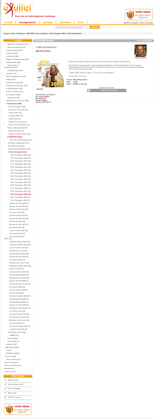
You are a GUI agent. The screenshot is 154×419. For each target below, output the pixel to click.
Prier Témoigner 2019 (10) (17, 155)
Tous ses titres (140, 58)
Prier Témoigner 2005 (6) (17, 197)
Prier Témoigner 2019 (15, 107)
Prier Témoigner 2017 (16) (17, 161)
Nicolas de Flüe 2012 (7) (16, 224)
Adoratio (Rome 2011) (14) (17, 242)
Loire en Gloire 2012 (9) (16, 230)
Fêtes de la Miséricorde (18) (17, 140)
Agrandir (49, 88)
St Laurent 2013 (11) (14, 221)
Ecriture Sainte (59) (13, 82)
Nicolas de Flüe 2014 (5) (16, 209)
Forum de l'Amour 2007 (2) (17, 326)
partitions (65, 22)
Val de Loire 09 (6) (14, 293)
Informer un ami (14, 397)
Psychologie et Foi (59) (15, 76)
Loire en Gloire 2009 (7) (16, 290)
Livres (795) (10, 356)
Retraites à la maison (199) (16, 101)
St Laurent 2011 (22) (14, 233)
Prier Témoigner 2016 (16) (17, 164)
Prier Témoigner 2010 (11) (17, 182)
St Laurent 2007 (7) (14, 323)
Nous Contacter (14, 388)
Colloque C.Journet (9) (15, 122)
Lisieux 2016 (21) (13, 113)
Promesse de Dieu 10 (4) (16, 263)
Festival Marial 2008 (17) (16, 302)
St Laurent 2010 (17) (14, 260)
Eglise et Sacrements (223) (16, 59)
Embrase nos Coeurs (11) (17, 320)
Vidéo (7, 350)
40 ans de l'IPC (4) (14, 269)
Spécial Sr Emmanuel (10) (16, 44)
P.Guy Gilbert (146, 40)
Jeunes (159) (11, 53)
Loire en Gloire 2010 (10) (16, 272)
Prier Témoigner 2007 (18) (17, 191)
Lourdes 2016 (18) (13, 116)
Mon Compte (146, 23)
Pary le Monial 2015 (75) (15, 128)
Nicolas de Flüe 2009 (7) (16, 281)
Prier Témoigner (42, 33)
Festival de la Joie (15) (15, 251)
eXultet (38, 102)
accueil (8, 22)
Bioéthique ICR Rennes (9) (17, 308)
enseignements (27, 22)
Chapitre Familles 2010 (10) (17, 266)
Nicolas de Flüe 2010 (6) (16, 257)
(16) (17, 194)
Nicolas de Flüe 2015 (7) (16, 206)
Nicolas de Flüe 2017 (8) (16, 110)
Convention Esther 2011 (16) (14, 238)
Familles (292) (11, 56)
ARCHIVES (31, 33)
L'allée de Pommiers (74, 33)
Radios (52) (10, 344)
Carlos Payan (11, 338)
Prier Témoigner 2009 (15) (17, 185)
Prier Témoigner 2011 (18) (17, 179)
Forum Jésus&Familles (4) (16, 125)
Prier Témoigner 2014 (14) (17, 170)
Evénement (21, 33)
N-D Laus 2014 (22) (14, 212)
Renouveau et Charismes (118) (11, 66)
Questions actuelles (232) (16, 86)
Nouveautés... (9, 368)
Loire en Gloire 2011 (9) (16, 248)
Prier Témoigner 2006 (57, 33)
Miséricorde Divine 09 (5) (16, 278)
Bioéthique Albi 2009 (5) (16, 299)
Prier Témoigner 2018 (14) (17, 158)
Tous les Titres (10, 371)
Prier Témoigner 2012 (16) (17, 176)
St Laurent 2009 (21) (14, 287)
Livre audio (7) (11, 341)
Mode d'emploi (131, 23)
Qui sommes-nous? (16, 384)
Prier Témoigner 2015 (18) (17, 167)
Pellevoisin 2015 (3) (14, 131)
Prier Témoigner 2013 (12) (17, 173)
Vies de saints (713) (13, 91)
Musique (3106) (11, 347)
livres (81, 22)
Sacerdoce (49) (12, 98)
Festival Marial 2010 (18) (16, 254)
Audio (13, 33)
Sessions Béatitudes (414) (17, 149)
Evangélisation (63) (13, 70)
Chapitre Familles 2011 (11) (17, 244)
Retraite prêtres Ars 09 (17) (17, 284)
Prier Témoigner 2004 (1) (17, 200)
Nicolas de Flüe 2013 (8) (16, 218)
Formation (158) (12, 95)
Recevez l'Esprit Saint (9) (16, 314)
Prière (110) (10, 73)
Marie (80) (9, 79)
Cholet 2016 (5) (12, 119)
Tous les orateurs (11, 362)
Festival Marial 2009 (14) (16, 275)
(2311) (13, 137)
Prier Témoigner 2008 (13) (17, 188)
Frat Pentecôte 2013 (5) (16, 215)
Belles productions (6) (14, 47)
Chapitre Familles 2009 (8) (17, 296)
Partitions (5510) (12, 353)
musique (48, 22)
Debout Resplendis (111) (16, 143)
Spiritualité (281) (12, 62)
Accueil (6, 33)
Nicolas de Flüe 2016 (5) (16, 203)
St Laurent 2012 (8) (14, 227)
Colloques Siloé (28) (15, 332)
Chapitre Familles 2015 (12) (17, 134)
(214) (15, 152)
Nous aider (12, 393)
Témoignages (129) (13, 88)
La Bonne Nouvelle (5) (15, 329)
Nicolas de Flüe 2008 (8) (16, 305)
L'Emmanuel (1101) (14, 146)
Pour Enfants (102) (13, 50)
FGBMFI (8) (11, 335)
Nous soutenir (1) (12, 359)
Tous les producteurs (12, 365)
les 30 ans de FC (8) (14, 311)
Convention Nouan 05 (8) (16, 317)
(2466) (13, 104)
